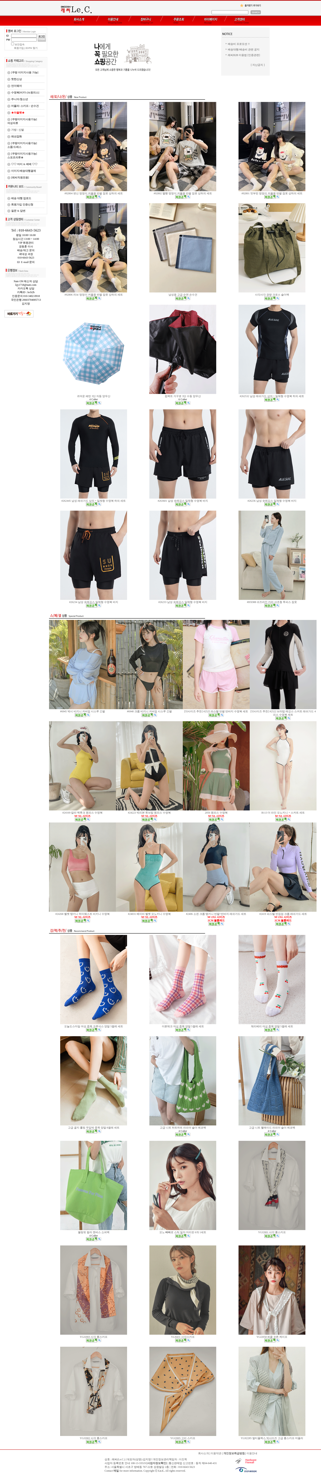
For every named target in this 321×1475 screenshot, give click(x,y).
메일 (116, 1470)
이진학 (183, 1459)
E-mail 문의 (26, 262)
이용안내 (252, 1453)
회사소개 (203, 1453)
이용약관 (216, 1453)
